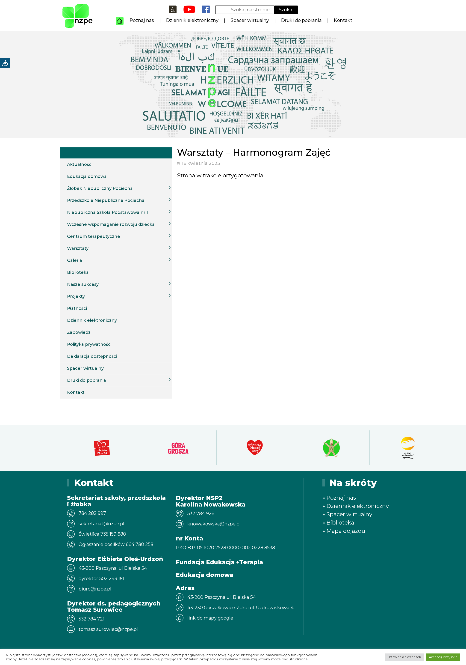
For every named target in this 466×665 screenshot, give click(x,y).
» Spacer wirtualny (347, 514)
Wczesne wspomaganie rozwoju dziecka (119, 224)
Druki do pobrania (301, 20)
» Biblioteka (338, 522)
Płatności (77, 308)
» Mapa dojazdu (343, 531)
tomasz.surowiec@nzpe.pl (108, 629)
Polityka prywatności (89, 344)
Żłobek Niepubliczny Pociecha (119, 188)
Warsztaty (119, 248)
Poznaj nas (142, 20)
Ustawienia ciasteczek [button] (404, 657)
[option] (102, 447)
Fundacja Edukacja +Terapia (219, 562)
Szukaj (286, 9)
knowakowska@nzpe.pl (214, 524)
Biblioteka (78, 272)
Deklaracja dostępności (92, 356)
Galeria (119, 260)
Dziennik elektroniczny (192, 20)
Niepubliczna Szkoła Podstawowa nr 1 (119, 212)
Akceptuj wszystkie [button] (443, 657)
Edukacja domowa (87, 176)
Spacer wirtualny (249, 20)
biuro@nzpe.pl (95, 589)
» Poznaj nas (339, 497)
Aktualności (79, 164)
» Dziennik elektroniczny (355, 506)
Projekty (119, 296)
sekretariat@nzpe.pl (101, 523)
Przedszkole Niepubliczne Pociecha (119, 200)
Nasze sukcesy (119, 284)
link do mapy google (210, 618)
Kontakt (343, 20)
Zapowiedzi (79, 332)
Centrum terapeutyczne (119, 236)
